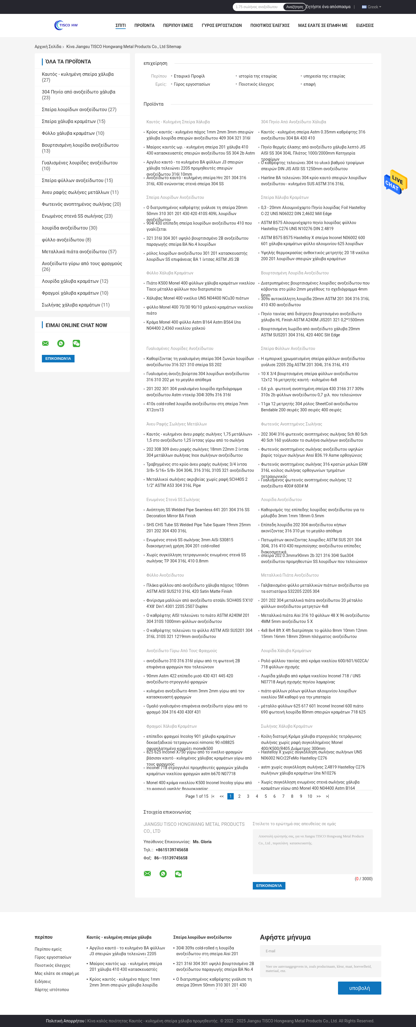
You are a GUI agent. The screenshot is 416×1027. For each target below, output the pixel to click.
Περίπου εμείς (178, 25)
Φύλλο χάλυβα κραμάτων (68, 133)
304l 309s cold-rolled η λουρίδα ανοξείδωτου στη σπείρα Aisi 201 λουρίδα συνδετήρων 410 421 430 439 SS (214, 952)
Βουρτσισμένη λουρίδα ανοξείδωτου (80, 145)
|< (213, 796)
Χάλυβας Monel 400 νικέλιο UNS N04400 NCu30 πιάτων (197, 298)
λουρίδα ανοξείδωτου (65, 228)
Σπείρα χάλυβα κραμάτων (69, 121)
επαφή (310, 84)
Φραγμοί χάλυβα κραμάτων (70, 293)
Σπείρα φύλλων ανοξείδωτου (72, 180)
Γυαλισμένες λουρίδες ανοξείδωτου (80, 163)
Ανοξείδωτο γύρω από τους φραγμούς (82, 263)
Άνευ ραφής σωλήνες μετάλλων (75, 192)
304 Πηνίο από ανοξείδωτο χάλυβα (78, 92)
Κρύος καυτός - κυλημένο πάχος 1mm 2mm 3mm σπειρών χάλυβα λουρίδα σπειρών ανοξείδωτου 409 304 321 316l (127, 983)
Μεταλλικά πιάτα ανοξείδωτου (74, 251)
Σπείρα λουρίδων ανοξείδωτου (74, 109)
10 (310, 796)
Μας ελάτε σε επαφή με (323, 25)
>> (319, 796)
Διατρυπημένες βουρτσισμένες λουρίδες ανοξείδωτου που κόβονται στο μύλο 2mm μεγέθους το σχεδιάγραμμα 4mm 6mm (315, 289)
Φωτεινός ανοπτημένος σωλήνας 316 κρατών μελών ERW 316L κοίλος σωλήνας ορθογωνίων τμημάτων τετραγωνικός (314, 470)
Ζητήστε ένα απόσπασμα (327, 6)
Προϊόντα (144, 25)
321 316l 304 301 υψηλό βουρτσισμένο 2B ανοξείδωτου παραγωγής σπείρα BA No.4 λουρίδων (215, 967)
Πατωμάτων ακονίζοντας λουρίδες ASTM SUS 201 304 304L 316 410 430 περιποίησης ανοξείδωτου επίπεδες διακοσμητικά (311, 546)
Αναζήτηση (294, 7)
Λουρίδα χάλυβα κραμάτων (70, 281)
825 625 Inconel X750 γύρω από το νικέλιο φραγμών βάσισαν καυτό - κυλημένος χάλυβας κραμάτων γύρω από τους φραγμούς (199, 758)
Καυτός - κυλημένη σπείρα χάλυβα (78, 74)
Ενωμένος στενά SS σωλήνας (72, 216)
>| (327, 796)
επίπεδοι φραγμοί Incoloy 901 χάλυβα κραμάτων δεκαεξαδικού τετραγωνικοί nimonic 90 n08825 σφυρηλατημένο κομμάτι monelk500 (190, 742)
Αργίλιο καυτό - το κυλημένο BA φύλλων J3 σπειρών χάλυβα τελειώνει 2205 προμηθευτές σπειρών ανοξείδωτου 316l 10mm (194, 168)
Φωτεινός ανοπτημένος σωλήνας (77, 204)
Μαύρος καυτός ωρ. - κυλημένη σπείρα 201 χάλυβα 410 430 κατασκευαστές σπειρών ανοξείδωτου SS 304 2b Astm (126, 967)
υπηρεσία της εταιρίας (325, 76)
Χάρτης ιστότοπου (52, 989)
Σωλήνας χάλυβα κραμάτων (71, 305)
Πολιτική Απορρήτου (65, 1021)
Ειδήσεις (365, 25)
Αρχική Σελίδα (48, 46)
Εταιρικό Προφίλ (189, 76)
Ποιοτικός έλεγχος (269, 25)
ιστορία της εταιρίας (258, 76)
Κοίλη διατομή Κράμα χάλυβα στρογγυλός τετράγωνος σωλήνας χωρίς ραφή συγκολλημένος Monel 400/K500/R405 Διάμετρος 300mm (311, 742)
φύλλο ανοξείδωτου (63, 240)
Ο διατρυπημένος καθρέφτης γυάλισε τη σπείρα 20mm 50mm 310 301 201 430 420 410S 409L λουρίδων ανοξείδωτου (196, 213)
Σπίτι (121, 25)
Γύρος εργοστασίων (222, 25)
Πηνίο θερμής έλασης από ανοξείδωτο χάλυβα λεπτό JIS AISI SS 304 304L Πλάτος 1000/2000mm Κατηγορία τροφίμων (313, 153)
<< (222, 796)
